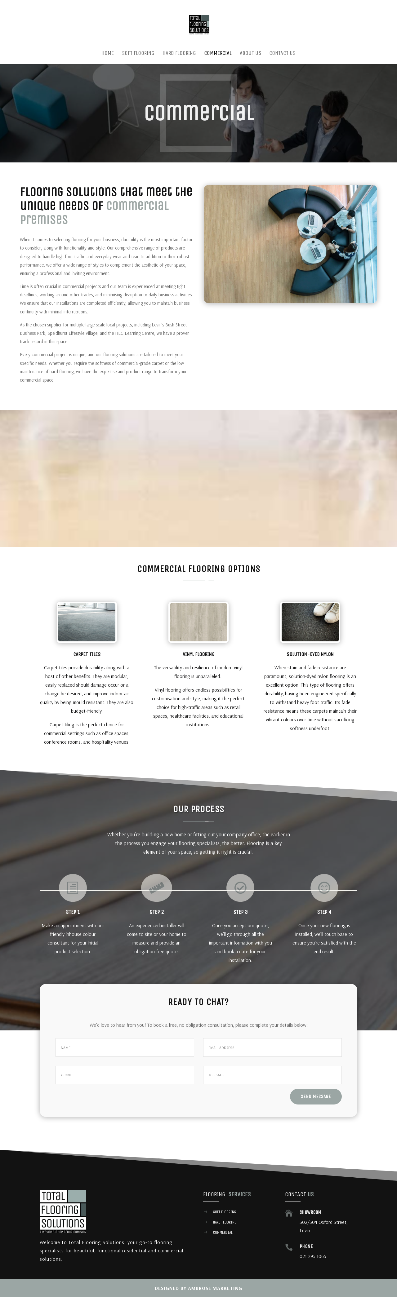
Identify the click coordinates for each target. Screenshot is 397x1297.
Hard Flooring (179, 53)
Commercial (218, 53)
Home (107, 53)
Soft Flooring (138, 53)
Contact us (282, 53)
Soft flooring (224, 1212)
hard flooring (224, 1222)
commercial (223, 1232)
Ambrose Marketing (215, 1288)
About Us (250, 53)
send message (316, 1096)
